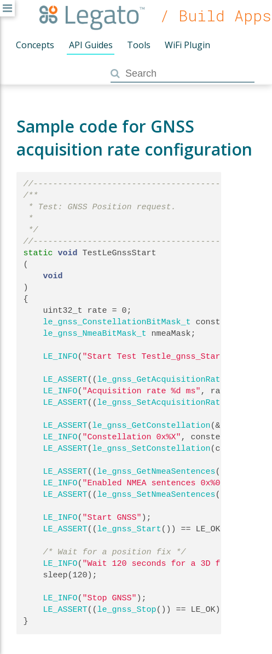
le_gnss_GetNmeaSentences (156, 471)
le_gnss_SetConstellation (151, 448)
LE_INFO (60, 356)
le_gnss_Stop (127, 609)
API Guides (91, 45)
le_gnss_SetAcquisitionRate (161, 402)
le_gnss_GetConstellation (151, 425)
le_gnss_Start (129, 529)
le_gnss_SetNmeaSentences (156, 494)
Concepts (35, 45)
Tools (139, 45)
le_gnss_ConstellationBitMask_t (117, 322)
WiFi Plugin (187, 45)
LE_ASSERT (65, 379)
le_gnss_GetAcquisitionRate (161, 379)
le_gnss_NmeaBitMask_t (95, 333)
